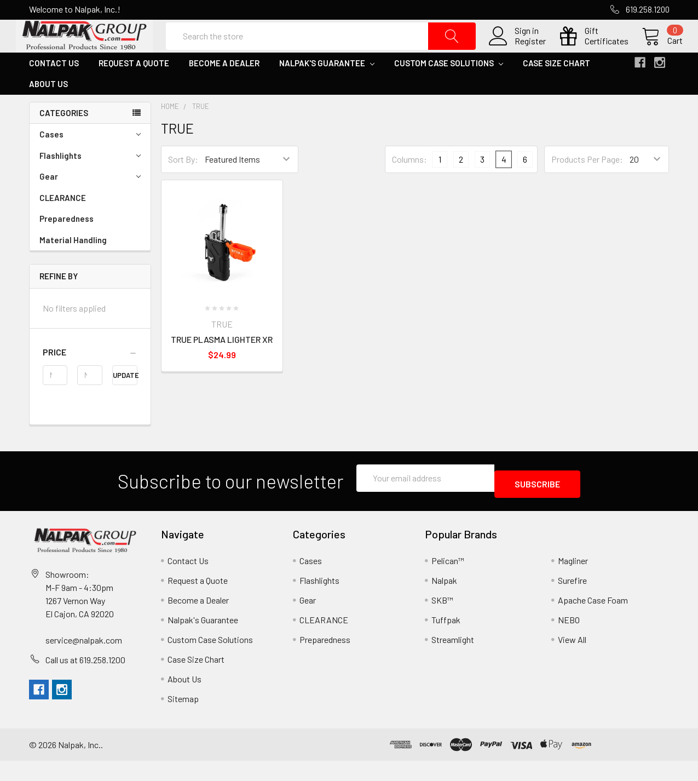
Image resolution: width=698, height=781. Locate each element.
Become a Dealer (224, 89)
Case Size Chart (556, 89)
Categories (63, 139)
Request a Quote (134, 89)
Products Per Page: (587, 185)
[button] (90, 378)
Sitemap (183, 719)
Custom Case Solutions (448, 89)
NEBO (569, 640)
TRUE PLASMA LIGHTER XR (222, 365)
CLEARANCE (62, 224)
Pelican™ (447, 581)
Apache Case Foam (593, 620)
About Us (48, 110)
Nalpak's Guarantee (326, 89)
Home (170, 132)
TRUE (200, 132)
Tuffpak (445, 640)
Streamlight (452, 659)
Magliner (573, 581)
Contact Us (54, 89)
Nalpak (444, 600)
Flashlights (90, 182)
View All (572, 659)
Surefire (572, 600)
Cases (90, 160)
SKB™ (442, 620)
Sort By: (183, 185)
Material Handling (73, 266)
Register (517, 54)
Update (125, 401)
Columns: (409, 185)
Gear (90, 203)
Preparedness (66, 245)
